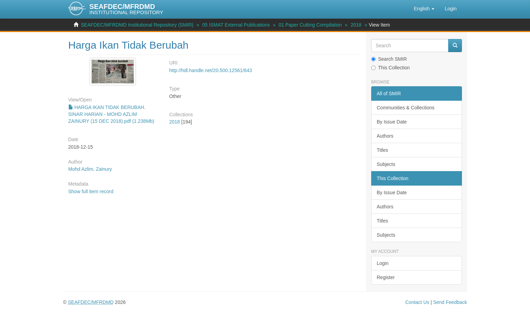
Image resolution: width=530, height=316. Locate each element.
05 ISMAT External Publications (236, 25)
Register (386, 277)
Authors (385, 136)
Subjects (386, 164)
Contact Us (417, 302)
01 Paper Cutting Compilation (310, 25)
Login (382, 263)
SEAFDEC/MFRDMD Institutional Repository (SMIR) (137, 25)
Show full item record (91, 191)
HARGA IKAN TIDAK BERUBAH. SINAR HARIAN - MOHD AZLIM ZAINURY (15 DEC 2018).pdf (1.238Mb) (111, 114)
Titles (382, 150)
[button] (424, 8)
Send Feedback (450, 302)
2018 (355, 25)
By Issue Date (392, 122)
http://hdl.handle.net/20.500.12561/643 (210, 70)
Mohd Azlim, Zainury (90, 169)
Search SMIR (389, 59)
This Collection (390, 67)
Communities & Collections (405, 107)
